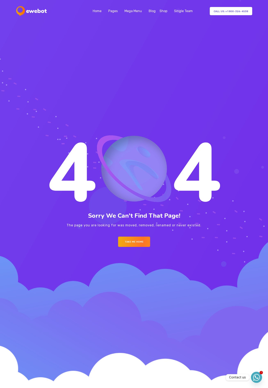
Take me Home (134, 241)
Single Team (183, 11)
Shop (163, 11)
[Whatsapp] (256, 377)
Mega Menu (133, 11)
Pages (113, 11)
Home (97, 11)
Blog (152, 11)
